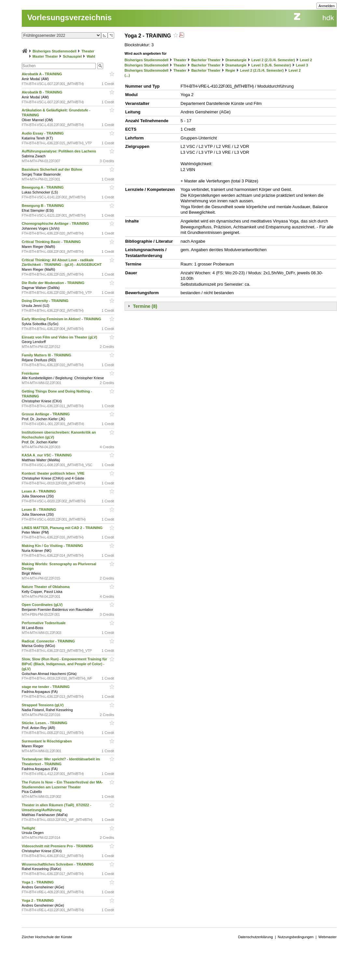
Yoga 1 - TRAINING (38, 882)
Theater (87, 51)
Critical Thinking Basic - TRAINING (52, 242)
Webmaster (327, 937)
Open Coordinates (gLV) (43, 605)
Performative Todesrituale (44, 623)
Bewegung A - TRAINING (43, 187)
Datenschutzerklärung (255, 937)
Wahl (91, 56)
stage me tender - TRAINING (46, 687)
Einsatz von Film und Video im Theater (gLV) (60, 337)
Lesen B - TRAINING (39, 509)
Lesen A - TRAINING (39, 491)
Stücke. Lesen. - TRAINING (45, 723)
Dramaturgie (236, 60)
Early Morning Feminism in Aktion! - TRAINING (62, 319)
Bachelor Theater (206, 60)
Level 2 (306, 60)
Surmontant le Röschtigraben (47, 741)
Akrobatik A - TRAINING (42, 74)
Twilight (29, 828)
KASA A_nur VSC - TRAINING (47, 455)
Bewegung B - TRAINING (43, 206)
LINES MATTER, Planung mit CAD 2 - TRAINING (63, 528)
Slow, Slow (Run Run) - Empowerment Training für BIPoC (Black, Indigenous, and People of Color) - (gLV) (64, 664)
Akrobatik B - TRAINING (42, 92)
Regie (230, 70)
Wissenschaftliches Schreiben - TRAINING (58, 864)
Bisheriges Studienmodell (54, 51)
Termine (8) (145, 306)
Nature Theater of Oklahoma (46, 587)
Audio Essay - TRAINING (43, 133)
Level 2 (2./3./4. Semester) (273, 60)
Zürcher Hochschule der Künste (47, 937)
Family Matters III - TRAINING (47, 355)
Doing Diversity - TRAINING (46, 301)
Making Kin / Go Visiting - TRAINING (53, 546)
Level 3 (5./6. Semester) (271, 65)
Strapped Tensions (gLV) (43, 705)
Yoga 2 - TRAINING (38, 900)
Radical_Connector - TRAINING (49, 641)
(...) (127, 75)
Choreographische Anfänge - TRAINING (56, 223)
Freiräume (31, 373)
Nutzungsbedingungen (296, 937)
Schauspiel (72, 56)
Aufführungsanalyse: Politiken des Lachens (59, 151)
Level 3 (302, 65)
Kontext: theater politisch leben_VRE (54, 473)
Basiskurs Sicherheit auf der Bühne (52, 169)
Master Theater (45, 56)
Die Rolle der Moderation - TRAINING (54, 283)
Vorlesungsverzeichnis (69, 17)
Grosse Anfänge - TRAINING (46, 414)
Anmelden (326, 6)
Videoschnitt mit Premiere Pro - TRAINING (58, 846)
